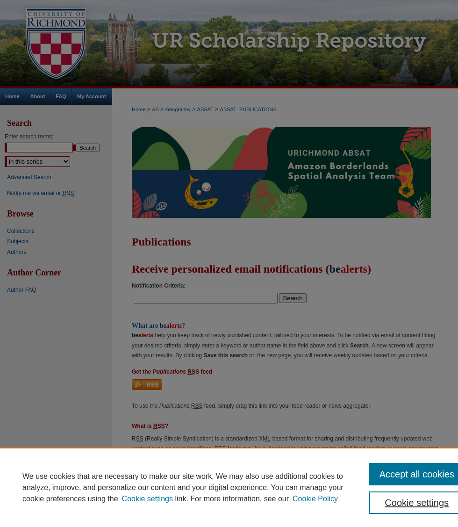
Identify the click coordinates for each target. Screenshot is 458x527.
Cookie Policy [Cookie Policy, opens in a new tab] (315, 499)
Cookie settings (147, 499)
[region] (229, 487)
